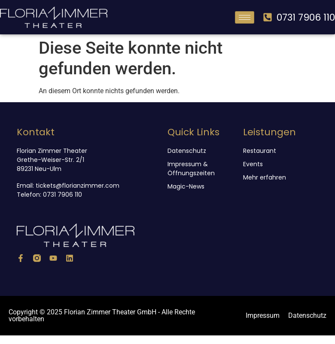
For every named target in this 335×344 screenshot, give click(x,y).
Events (253, 164)
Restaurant (259, 150)
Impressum (263, 315)
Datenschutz (187, 150)
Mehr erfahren (264, 177)
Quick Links (193, 132)
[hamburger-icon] (244, 17)
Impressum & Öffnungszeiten (191, 168)
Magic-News (186, 186)
